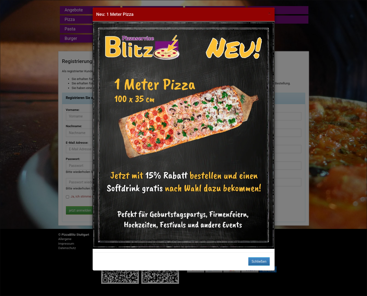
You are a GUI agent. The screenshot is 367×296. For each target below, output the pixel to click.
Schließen (258, 261)
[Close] (269, 13)
